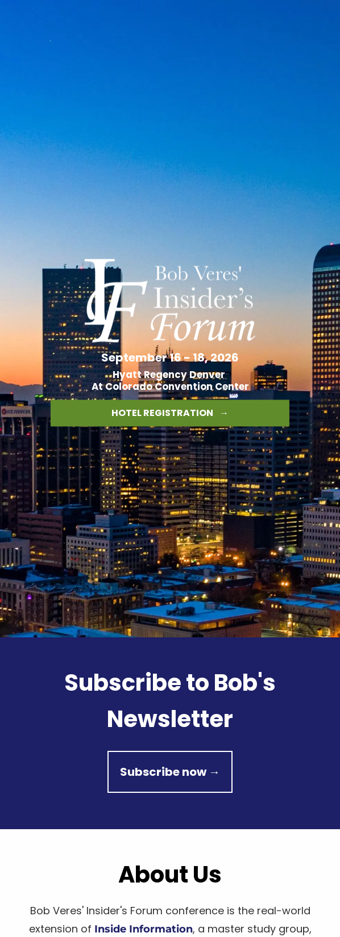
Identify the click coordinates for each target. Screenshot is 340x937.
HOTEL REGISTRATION (170, 413)
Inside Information (143, 929)
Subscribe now (170, 772)
